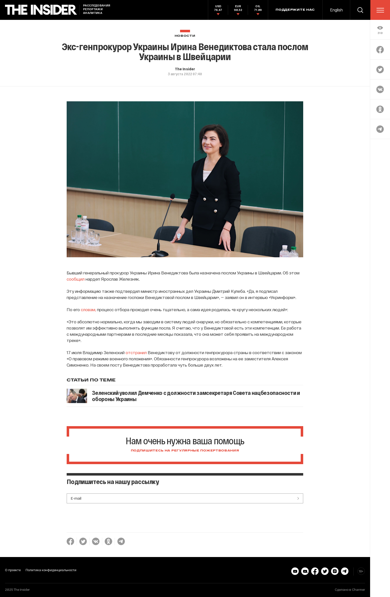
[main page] (41, 10)
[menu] (380, 10)
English (336, 9)
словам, (88, 309)
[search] (360, 10)
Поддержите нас (295, 9)
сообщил (76, 278)
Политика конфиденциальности (51, 570)
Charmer (358, 590)
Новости (185, 36)
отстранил (136, 352)
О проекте (13, 570)
